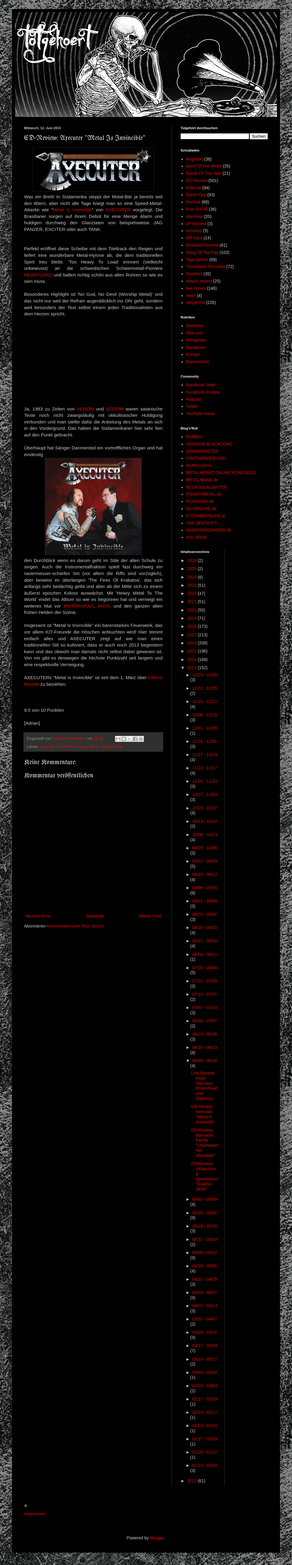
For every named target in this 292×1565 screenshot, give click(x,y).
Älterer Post (150, 916)
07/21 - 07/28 (204, 981)
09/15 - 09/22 (204, 874)
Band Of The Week (204, 166)
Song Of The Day (202, 252)
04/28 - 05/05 (204, 1265)
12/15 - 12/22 (204, 701)
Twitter (192, 406)
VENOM (85, 408)
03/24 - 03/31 (204, 1332)
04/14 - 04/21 (204, 1292)
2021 (192, 601)
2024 (192, 577)
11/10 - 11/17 (204, 767)
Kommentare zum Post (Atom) (75, 926)
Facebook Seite (200, 384)
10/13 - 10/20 (204, 821)
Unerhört (194, 273)
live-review (196, 288)
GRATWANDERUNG (205, 458)
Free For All (197, 209)
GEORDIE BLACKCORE (209, 444)
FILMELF (194, 436)
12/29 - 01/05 (204, 674)
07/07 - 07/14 (204, 1007)
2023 (192, 585)
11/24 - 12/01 (204, 741)
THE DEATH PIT (201, 523)
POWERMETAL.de (204, 494)
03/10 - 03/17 (204, 1359)
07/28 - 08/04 (204, 967)
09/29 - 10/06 (204, 847)
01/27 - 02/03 (204, 1438)
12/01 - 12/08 (204, 728)
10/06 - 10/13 (204, 834)
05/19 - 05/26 (204, 1226)
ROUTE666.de (200, 501)
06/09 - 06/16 (204, 1060)
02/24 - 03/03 (204, 1385)
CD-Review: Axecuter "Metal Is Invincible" (203, 1114)
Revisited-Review (202, 245)
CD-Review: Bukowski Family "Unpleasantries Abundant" (205, 1143)
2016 (192, 642)
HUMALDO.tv (199, 465)
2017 (192, 634)
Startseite (95, 916)
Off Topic (194, 237)
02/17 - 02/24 (204, 1399)
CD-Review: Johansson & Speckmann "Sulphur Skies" (204, 1176)
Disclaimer (196, 347)
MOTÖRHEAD (79, 605)
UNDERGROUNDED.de (208, 530)
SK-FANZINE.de (201, 508)
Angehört (194, 159)
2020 (192, 610)
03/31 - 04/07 (204, 1319)
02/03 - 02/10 (204, 1425)
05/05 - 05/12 (204, 1252)
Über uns (194, 333)
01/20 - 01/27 (204, 1452)
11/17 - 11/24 (204, 754)
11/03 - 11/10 (204, 781)
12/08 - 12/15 (204, 714)
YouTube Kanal (200, 413)
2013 (192, 667)
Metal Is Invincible (72, 209)
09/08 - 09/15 (204, 887)
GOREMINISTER (202, 451)
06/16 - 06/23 (204, 1047)
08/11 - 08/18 (204, 940)
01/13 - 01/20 (204, 1465)
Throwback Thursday (205, 266)
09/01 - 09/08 (204, 901)
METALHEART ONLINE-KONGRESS (221, 472)
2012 (192, 1480)
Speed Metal (111, 747)
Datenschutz (198, 361)
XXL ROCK (196, 537)
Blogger (157, 1537)
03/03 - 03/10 (204, 1372)
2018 (192, 626)
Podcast (193, 399)
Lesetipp (194, 230)
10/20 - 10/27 (204, 808)
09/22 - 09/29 (204, 861)
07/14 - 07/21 (204, 994)
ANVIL (104, 605)
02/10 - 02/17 (204, 1412)
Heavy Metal (87, 747)
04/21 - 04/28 (204, 1279)
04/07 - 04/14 (204, 1305)
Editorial (193, 187)
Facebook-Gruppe (203, 392)
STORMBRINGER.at (205, 515)
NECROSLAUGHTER (206, 487)
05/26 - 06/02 (204, 1212)
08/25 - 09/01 (204, 914)
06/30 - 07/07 (204, 1020)
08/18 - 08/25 (204, 927)
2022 (192, 593)
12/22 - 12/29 (204, 688)
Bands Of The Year (204, 173)
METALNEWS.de (202, 479)
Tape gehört (197, 259)
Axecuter (46, 747)
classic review (199, 281)
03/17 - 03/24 (204, 1345)
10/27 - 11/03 (204, 794)
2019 (192, 618)
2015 (192, 651)
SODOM (114, 408)
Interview (194, 216)
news (191, 295)
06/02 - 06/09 (204, 1199)
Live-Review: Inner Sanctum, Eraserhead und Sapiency (204, 1086)
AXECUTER (118, 209)
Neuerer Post (38, 916)
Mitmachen (196, 340)
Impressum (34, 1513)
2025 (192, 568)
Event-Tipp (196, 194)
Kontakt (193, 354)
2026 (192, 560)
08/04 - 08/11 (204, 954)
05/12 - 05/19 (204, 1239)
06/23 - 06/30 (204, 1034)
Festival (193, 202)
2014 (192, 659)
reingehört (195, 302)
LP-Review (196, 223)
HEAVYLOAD (38, 274)
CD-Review (65, 747)
